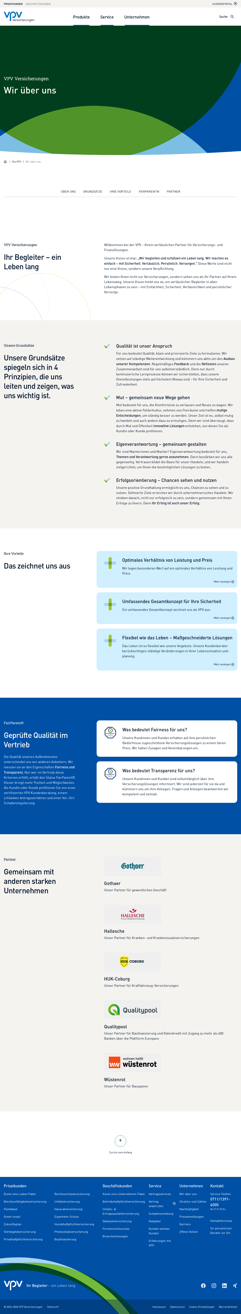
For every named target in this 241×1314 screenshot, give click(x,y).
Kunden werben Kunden (159, 1231)
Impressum (159, 1306)
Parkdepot (10, 1209)
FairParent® (149, 191)
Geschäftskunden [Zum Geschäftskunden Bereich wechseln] (38, 3)
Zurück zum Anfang (120, 1144)
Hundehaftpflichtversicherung (74, 1224)
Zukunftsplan (12, 1224)
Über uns (68, 191)
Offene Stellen (188, 1232)
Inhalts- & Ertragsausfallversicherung (121, 1211)
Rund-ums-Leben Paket (20, 1194)
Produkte (81, 17)
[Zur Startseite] (19, 17)
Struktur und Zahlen (192, 1201)
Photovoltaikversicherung (71, 1232)
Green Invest (12, 1216)
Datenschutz (177, 1306)
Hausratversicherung (68, 1209)
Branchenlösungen (115, 1236)
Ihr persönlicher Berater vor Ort (221, 1230)
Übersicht (53, 1306)
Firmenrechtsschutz (116, 1229)
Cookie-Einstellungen (201, 1306)
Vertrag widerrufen (162, 1204)
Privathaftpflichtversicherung (23, 1239)
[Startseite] (5, 161)
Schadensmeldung (161, 1213)
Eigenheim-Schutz (66, 1216)
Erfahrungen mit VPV (160, 1243)
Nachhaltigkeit (189, 1209)
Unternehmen (137, 17)
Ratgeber (155, 1221)
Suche (223, 16)
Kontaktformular (221, 1221)
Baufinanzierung (65, 1239)
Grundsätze (92, 191)
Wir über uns (188, 1194)
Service (107, 17)
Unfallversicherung (67, 1201)
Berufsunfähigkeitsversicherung (25, 1201)
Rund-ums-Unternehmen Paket (124, 1194)
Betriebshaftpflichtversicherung (124, 1201)
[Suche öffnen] (232, 16)
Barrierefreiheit (228, 1306)
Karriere (185, 1224)
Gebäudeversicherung (117, 1221)
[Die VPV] (16, 162)
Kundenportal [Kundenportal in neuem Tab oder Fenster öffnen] (224, 3)
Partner (173, 191)
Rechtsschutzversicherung (72, 1194)
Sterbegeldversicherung (20, 1232)
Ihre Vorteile (120, 191)
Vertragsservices (160, 1194)
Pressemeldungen (191, 1216)
